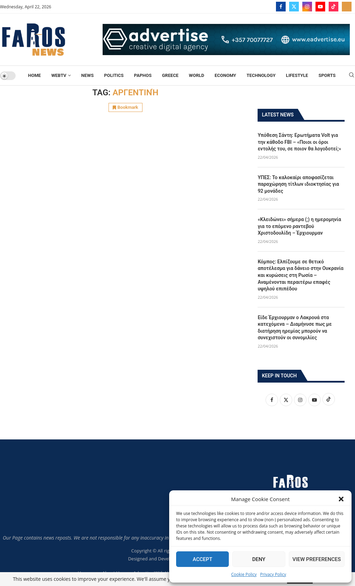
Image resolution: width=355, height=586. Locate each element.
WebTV (58, 75)
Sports (327, 75)
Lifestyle (297, 75)
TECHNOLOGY (261, 75)
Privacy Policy (273, 574)
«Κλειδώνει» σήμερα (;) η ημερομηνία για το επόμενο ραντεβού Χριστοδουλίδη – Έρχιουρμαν (299, 225)
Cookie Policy (244, 574)
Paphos (143, 75)
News (87, 75)
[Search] (351, 75)
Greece (170, 75)
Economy (225, 75)
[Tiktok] (333, 6)
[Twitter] (294, 6)
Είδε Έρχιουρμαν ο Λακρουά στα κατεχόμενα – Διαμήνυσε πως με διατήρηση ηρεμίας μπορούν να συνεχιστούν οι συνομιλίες (295, 327)
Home (34, 75)
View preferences (317, 559)
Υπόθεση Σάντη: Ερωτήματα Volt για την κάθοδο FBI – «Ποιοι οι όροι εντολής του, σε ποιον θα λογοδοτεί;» (299, 141)
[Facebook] (281, 6)
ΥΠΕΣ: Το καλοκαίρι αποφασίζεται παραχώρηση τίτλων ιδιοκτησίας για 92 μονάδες (298, 183)
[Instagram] (307, 6)
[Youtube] (320, 6)
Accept (203, 559)
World (196, 75)
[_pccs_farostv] (347, 6)
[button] (341, 499)
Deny (258, 559)
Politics (113, 75)
